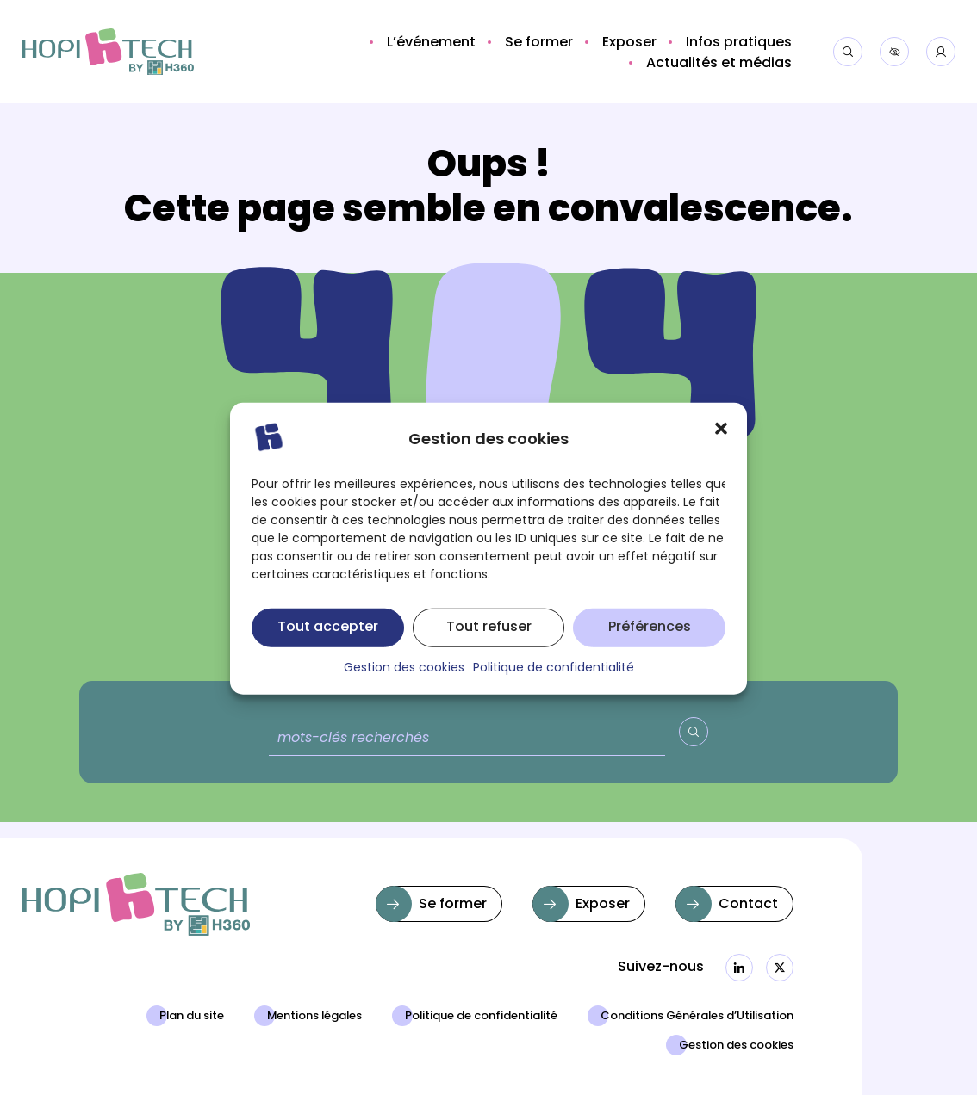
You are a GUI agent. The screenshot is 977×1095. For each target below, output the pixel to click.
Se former (453, 905)
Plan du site (191, 1016)
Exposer (603, 905)
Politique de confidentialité (481, 1016)
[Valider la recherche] (693, 731)
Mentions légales (314, 1016)
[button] (721, 444)
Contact (748, 905)
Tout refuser (489, 644)
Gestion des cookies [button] (404, 685)
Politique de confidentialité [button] (553, 685)
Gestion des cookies (736, 1045)
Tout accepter (327, 644)
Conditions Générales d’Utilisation (697, 1016)
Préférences (649, 644)
